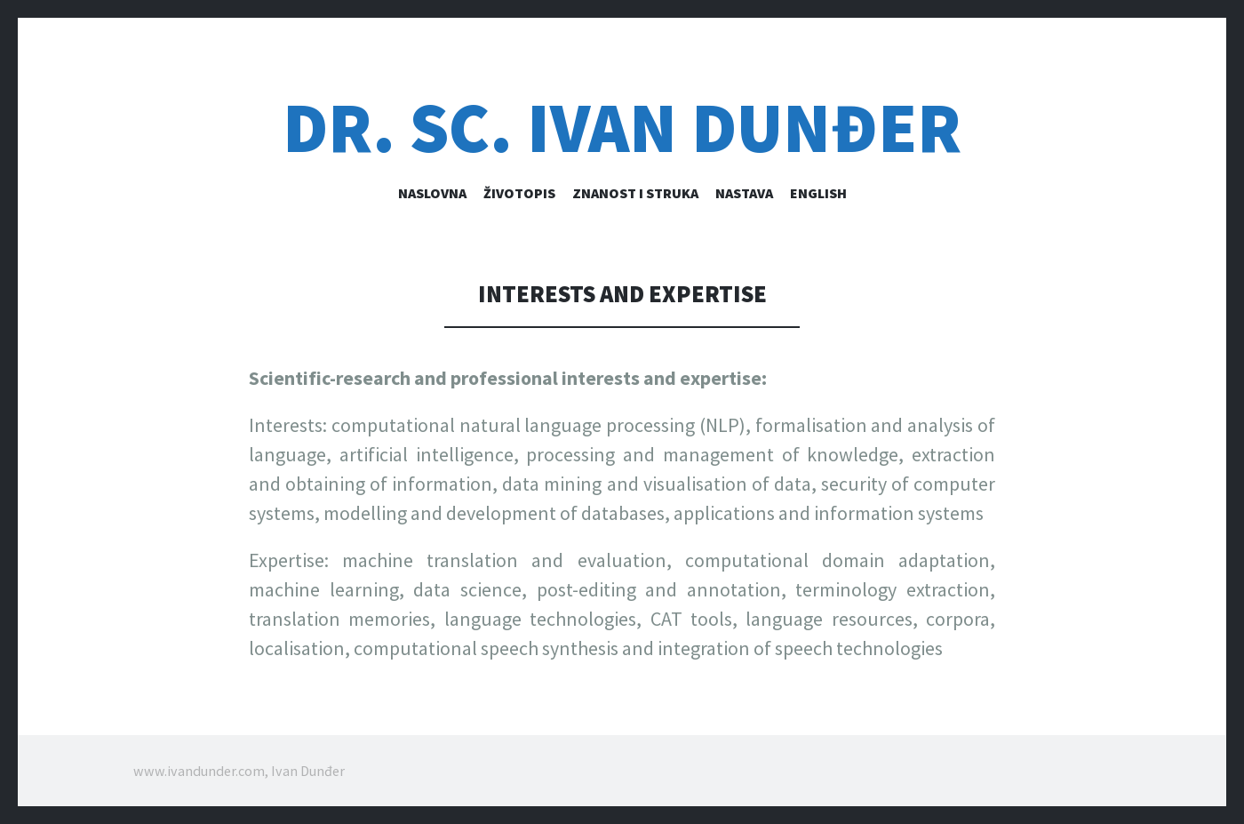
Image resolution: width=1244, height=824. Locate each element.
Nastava (744, 193)
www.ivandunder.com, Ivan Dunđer (239, 771)
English (818, 193)
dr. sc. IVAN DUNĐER (622, 127)
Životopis (519, 193)
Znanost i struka (635, 193)
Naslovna (432, 193)
